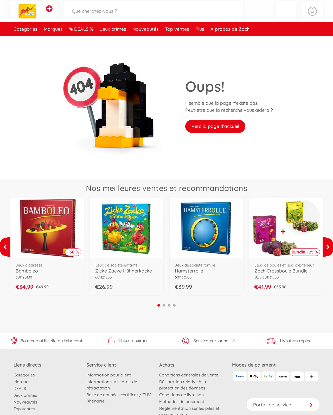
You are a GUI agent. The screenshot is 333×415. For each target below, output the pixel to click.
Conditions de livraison (181, 394)
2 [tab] (164, 305)
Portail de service (283, 405)
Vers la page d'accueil (215, 126)
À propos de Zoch (229, 40)
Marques (53, 40)
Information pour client (108, 374)
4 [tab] (174, 305)
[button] (286, 16)
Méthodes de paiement (181, 401)
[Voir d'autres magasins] (49, 14)
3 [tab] (169, 305)
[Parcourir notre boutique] (153, 16)
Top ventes (177, 40)
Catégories (25, 40)
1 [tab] (158, 305)
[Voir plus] (5, 247)
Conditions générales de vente (188, 374)
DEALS (82, 40)
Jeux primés (113, 40)
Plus (199, 40)
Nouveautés (145, 40)
